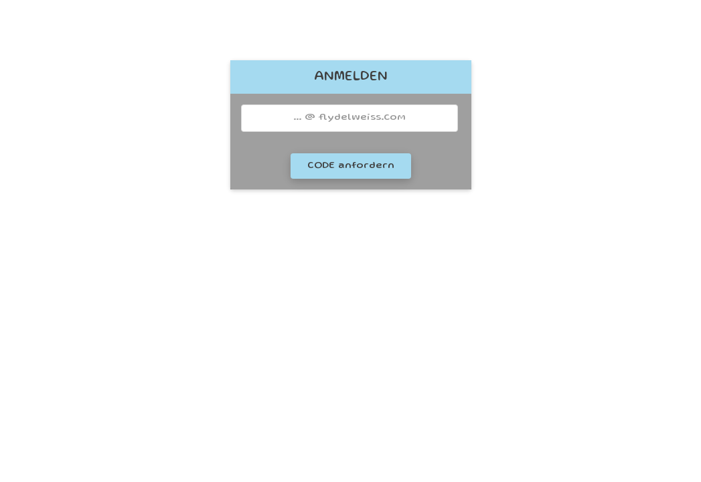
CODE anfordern (350, 166)
